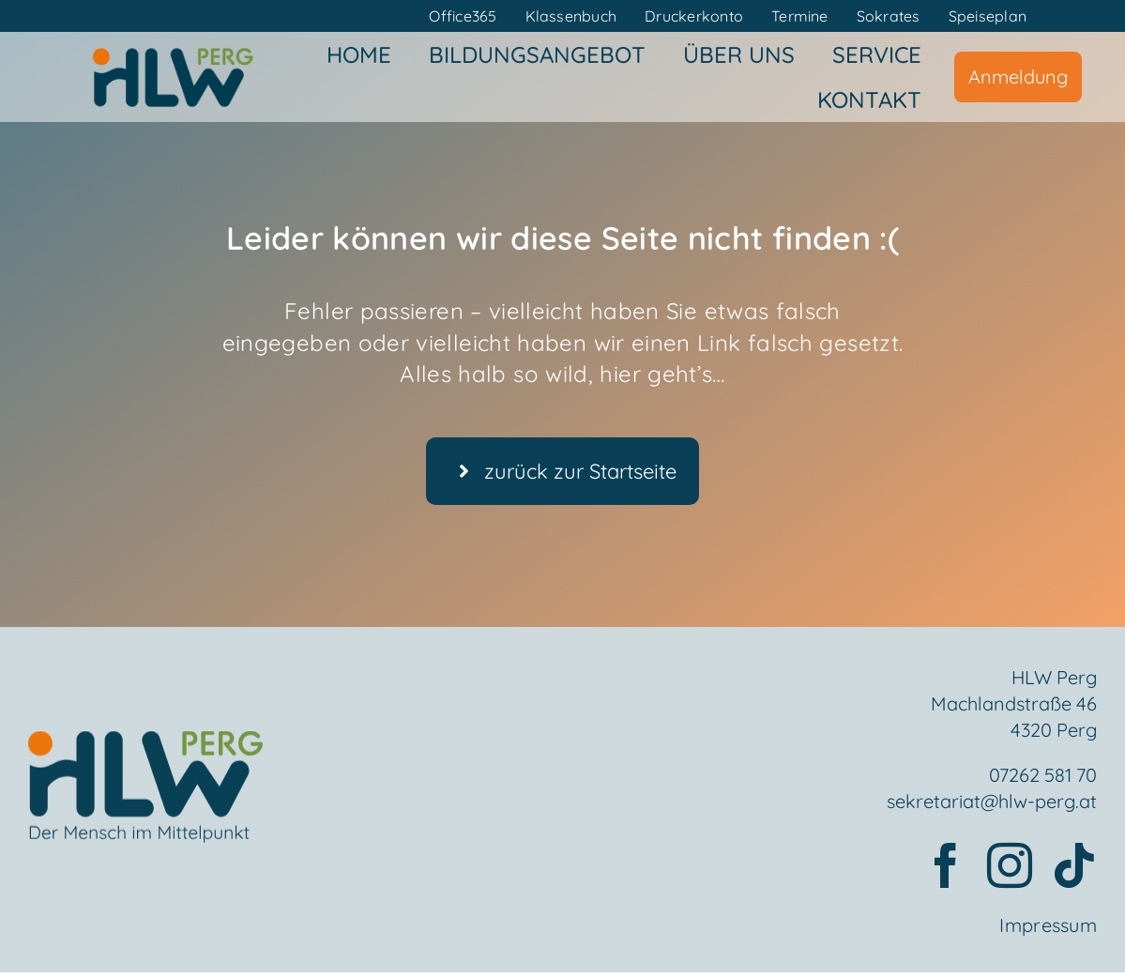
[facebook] (945, 866)
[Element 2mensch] (145, 751)
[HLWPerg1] (172, 53)
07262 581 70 (1043, 775)
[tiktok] (1074, 866)
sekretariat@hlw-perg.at (992, 802)
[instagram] (1009, 866)
